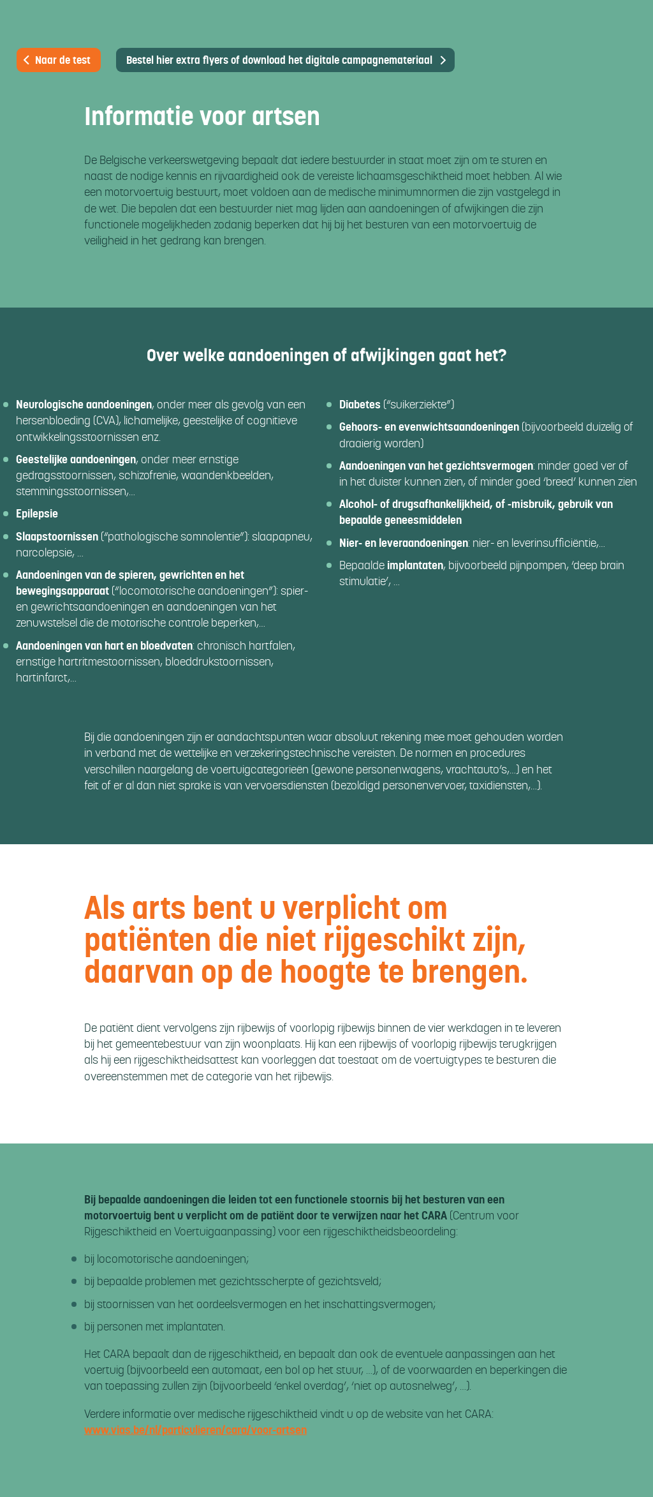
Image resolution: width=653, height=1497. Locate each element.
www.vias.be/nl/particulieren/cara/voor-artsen (195, 1429)
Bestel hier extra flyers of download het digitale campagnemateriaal (279, 60)
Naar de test (56, 60)
